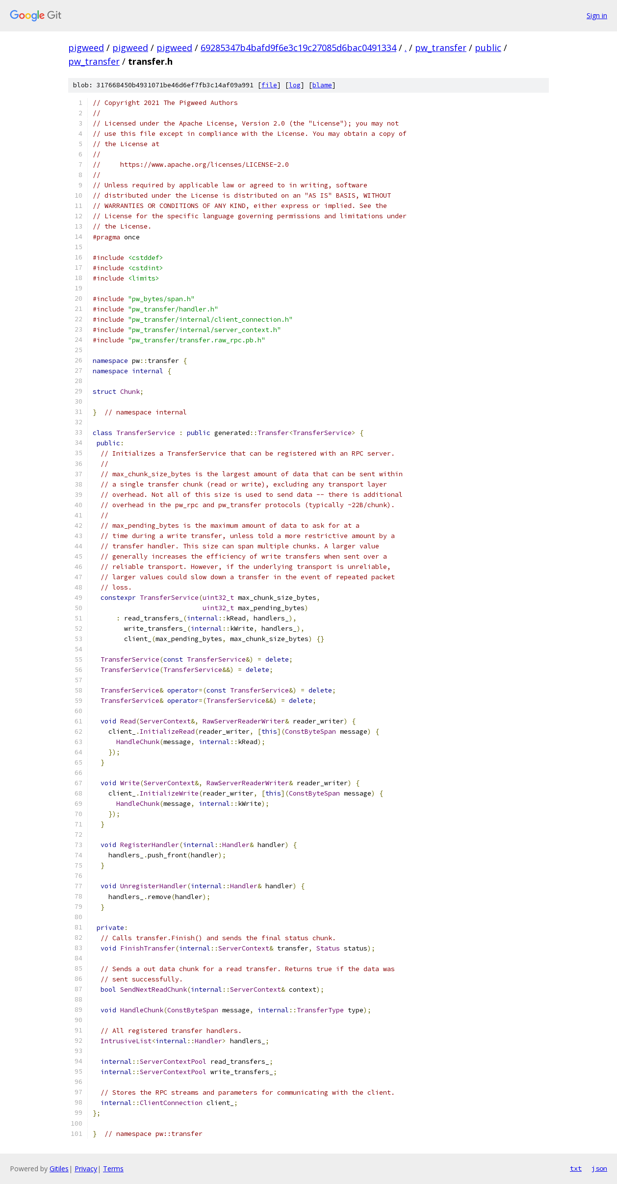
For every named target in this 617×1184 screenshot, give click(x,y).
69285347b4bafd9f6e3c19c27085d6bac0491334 (298, 47)
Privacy (86, 1168)
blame (322, 85)
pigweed (86, 47)
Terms (113, 1168)
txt (576, 1168)
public (488, 47)
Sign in (597, 15)
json (599, 1168)
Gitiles (59, 1168)
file (269, 85)
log (295, 85)
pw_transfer (440, 47)
